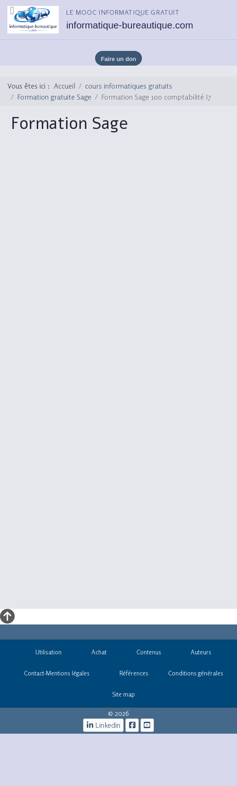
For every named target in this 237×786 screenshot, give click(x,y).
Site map (118, 696)
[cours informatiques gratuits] (147, 725)
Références (128, 674)
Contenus (143, 653)
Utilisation (44, 653)
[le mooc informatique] (132, 725)
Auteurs (196, 653)
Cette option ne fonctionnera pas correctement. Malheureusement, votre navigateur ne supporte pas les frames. (121, 376)
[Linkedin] (103, 725)
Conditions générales (195, 673)
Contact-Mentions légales (52, 674)
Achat (94, 653)
